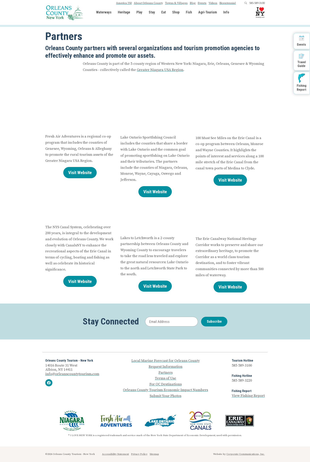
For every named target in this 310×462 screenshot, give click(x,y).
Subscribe (214, 321)
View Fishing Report (248, 395)
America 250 (124, 3)
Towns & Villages (176, 3)
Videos (213, 3)
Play (139, 12)
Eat (163, 12)
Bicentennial (227, 3)
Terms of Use (165, 378)
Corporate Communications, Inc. (245, 454)
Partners (166, 373)
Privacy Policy (139, 454)
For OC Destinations (165, 384)
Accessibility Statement (115, 454)
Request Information (165, 367)
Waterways (104, 12)
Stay (152, 12)
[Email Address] (171, 321)
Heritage (124, 12)
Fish (189, 12)
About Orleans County (148, 3)
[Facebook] (48, 382)
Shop (176, 12)
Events (202, 3)
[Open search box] (245, 3)
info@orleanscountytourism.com (72, 374)
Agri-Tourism (207, 12)
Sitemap (154, 454)
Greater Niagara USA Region (160, 70)
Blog (193, 3)
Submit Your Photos (165, 396)
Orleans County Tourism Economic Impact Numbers (165, 390)
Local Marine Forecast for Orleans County (165, 361)
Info (226, 12)
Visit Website (80, 172)
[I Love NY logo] (260, 12)
